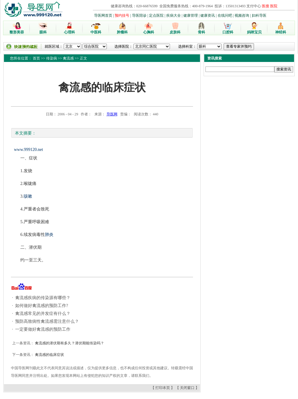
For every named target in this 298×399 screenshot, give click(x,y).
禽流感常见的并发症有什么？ (42, 313)
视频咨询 (242, 15)
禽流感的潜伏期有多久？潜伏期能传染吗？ (69, 343)
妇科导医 (259, 15)
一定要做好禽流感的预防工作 (42, 329)
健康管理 (190, 15)
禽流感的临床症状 (49, 355)
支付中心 (253, 6)
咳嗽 (28, 196)
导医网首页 (103, 15)
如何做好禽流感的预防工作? (41, 305)
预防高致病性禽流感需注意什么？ (46, 321)
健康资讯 (207, 15)
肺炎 (49, 234)
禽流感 (68, 58)
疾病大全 (173, 15)
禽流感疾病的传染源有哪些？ (42, 297)
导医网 (112, 114)
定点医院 (156, 15)
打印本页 (162, 388)
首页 (36, 58)
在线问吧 (225, 15)
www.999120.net (28, 149)
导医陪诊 (139, 15)
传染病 (51, 58)
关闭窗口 (187, 388)
